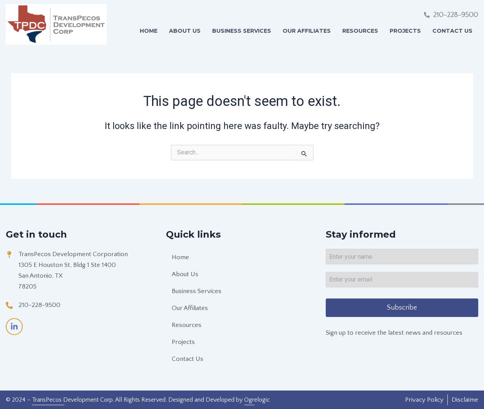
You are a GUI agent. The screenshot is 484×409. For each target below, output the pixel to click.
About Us (185, 30)
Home (148, 30)
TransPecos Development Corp (72, 399)
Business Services (241, 30)
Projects (405, 30)
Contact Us (452, 30)
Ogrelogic (257, 399)
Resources (360, 30)
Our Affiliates (307, 30)
